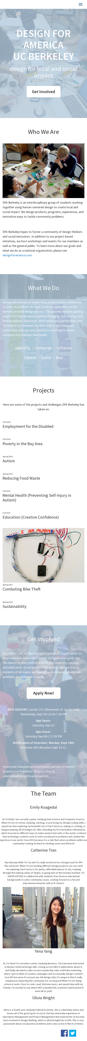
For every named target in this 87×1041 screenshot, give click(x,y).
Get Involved (43, 91)
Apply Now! (43, 693)
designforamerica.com (17, 255)
